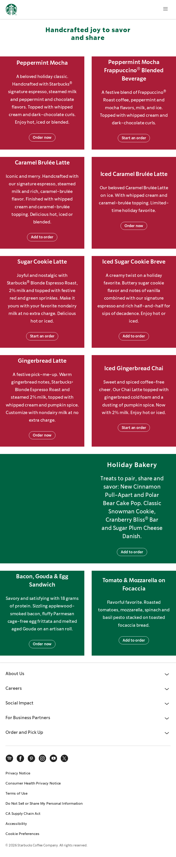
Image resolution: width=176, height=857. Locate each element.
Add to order (42, 237)
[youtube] (53, 758)
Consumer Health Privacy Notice (33, 783)
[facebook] (20, 758)
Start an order (134, 138)
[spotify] (9, 758)
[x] (64, 758)
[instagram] (42, 758)
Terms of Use (17, 793)
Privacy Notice (18, 773)
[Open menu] (165, 9)
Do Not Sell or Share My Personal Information (44, 803)
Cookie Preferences (22, 833)
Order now (42, 137)
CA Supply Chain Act (23, 813)
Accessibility (16, 823)
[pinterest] (31, 758)
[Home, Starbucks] (11, 10)
